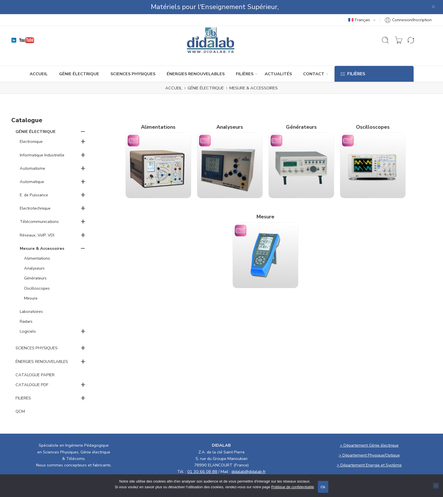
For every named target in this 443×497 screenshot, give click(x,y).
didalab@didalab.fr (248, 457)
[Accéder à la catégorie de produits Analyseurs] (230, 143)
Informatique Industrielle (42, 141)
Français (359, 5)
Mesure (31, 284)
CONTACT (313, 60)
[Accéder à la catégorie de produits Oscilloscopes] (373, 143)
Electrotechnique (35, 194)
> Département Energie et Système (369, 451)
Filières (244, 60)
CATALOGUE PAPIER (35, 360)
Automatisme (32, 154)
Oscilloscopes (37, 274)
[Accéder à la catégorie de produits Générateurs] (301, 143)
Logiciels (28, 317)
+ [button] (83, 127)
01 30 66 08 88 (202, 457)
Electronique (31, 127)
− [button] (83, 117)
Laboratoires (31, 297)
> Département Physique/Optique (369, 441)
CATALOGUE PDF (32, 370)
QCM (20, 397)
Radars (26, 307)
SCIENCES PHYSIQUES (132, 60)
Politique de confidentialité (292, 487)
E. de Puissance (34, 181)
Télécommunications (39, 207)
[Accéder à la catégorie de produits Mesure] (265, 233)
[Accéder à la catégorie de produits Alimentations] (158, 143)
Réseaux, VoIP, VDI (37, 221)
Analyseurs (34, 254)
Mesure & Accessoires (42, 234)
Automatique (32, 167)
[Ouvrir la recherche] (385, 26)
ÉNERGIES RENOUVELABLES (196, 60)
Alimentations (37, 244)
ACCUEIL (39, 60)
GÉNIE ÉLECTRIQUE (79, 60)
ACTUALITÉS (278, 60)
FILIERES (23, 384)
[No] (436, 486)
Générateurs (35, 264)
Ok (323, 487)
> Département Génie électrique (369, 431)
